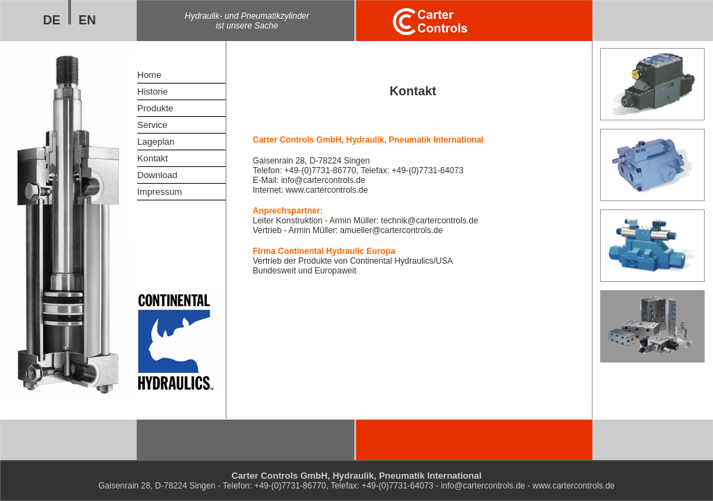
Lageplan (156, 141)
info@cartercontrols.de (323, 180)
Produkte (155, 108)
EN (87, 20)
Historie (152, 91)
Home (149, 75)
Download (157, 175)
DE (52, 20)
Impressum (159, 191)
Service (152, 125)
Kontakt (152, 158)
